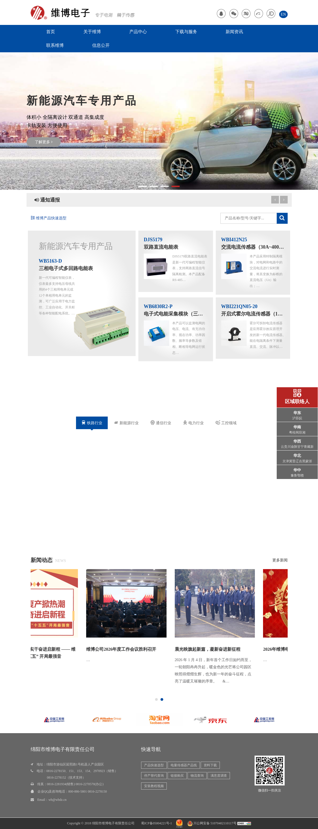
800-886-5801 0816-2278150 (87, 791)
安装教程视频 (154, 786)
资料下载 (210, 765)
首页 (50, 31)
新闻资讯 (234, 31)
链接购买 (177, 776)
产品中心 (138, 31)
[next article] (275, 199)
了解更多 (43, 142)
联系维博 (55, 45)
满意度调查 (219, 776)
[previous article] (284, 199)
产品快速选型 (154, 765)
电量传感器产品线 (184, 765)
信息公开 (101, 45)
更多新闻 (280, 560)
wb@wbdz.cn (57, 800)
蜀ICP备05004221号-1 (156, 823)
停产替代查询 (154, 776)
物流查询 (197, 776)
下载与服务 (186, 31)
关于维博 (92, 31)
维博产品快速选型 (49, 218)
